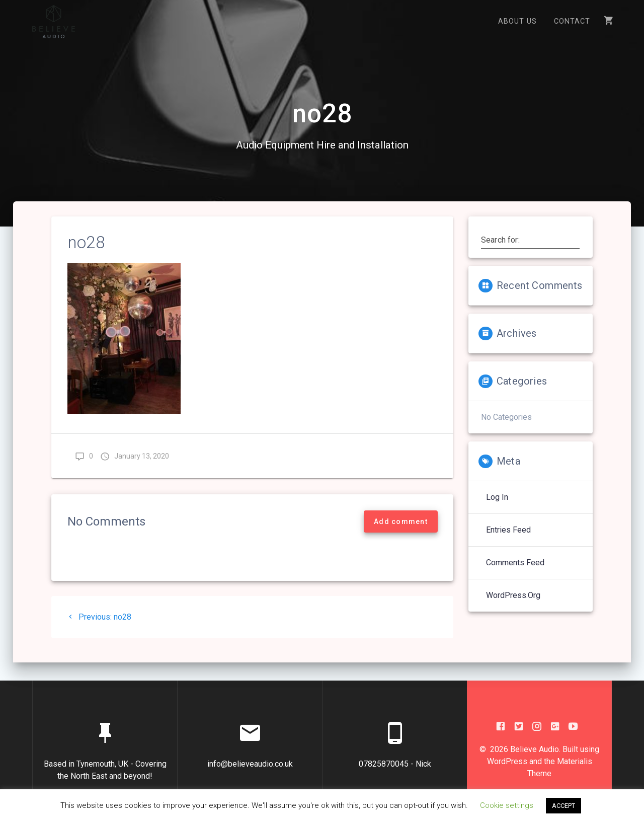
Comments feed (515, 571)
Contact (572, 21)
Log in (497, 505)
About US (517, 21)
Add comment (401, 530)
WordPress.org (513, 604)
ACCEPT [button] (563, 805)
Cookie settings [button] (506, 805)
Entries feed (508, 538)
